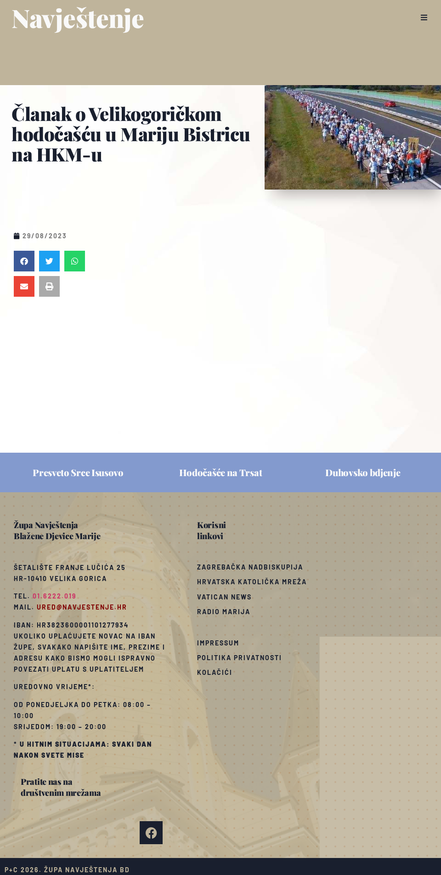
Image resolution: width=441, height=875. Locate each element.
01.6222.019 (54, 596)
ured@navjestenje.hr (82, 607)
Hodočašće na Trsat (220, 472)
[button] (424, 17)
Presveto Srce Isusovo (78, 472)
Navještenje (77, 17)
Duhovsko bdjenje (362, 472)
